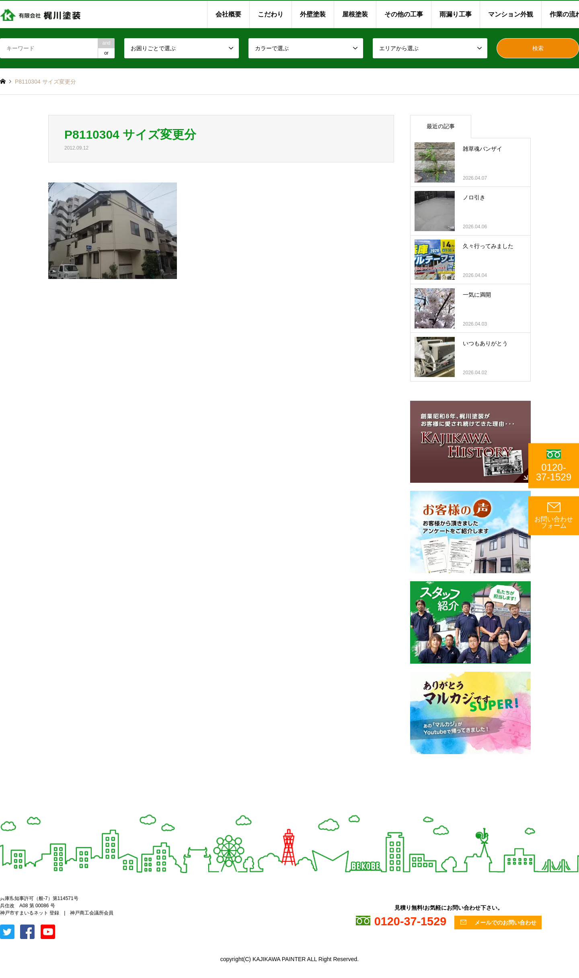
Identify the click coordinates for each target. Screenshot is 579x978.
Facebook (13, 896)
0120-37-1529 (553, 465)
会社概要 (228, 14)
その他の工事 (403, 14)
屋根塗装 (355, 14)
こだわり (270, 14)
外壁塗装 (313, 14)
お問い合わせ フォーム (553, 515)
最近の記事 (441, 126)
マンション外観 (510, 14)
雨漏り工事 (455, 14)
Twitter (3, 896)
